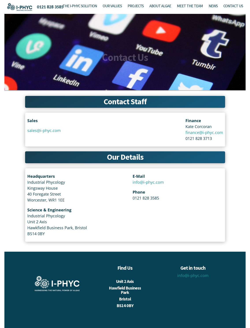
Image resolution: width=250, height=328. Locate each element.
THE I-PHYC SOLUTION (80, 6)
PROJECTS (136, 6)
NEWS (213, 6)
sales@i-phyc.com (44, 130)
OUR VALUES (112, 6)
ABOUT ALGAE (160, 6)
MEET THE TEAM (190, 6)
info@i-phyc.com (148, 182)
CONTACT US (233, 6)
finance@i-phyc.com (204, 132)
